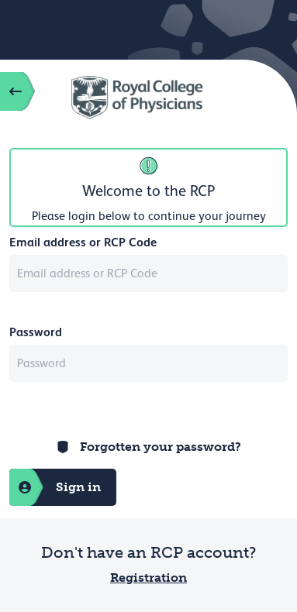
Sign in (55, 487)
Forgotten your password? (160, 446)
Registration (148, 577)
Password (35, 332)
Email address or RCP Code (83, 242)
